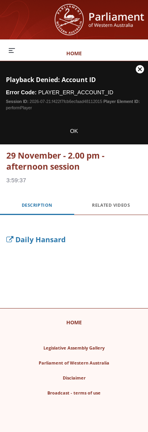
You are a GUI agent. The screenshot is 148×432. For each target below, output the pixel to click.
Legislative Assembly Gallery (89, 346)
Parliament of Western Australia (87, 361)
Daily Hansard (36, 239)
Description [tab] (37, 205)
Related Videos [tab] (111, 205)
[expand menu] (11, 50)
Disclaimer (97, 376)
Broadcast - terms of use (91, 391)
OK (74, 131)
